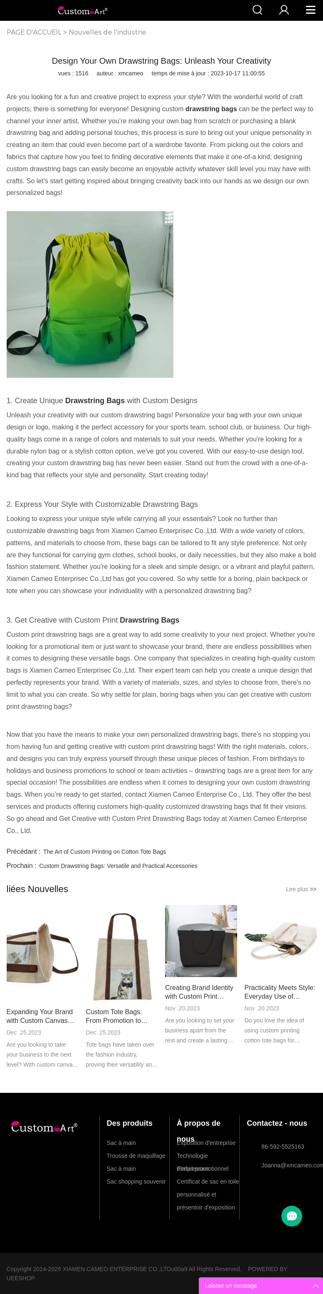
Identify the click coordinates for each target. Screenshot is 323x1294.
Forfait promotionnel (203, 1168)
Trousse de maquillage (136, 1155)
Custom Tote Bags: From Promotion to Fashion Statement (114, 1016)
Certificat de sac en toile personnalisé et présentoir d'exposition (208, 1183)
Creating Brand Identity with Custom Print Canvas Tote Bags (199, 992)
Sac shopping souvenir (136, 1181)
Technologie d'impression (193, 1157)
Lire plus (301, 889)
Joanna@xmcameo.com (285, 1165)
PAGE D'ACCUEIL (34, 32)
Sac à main (121, 1142)
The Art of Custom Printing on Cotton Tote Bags (104, 851)
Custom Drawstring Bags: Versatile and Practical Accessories (118, 866)
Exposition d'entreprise (206, 1142)
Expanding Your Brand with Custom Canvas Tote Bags (40, 1016)
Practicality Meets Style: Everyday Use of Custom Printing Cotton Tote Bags (280, 992)
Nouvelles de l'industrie (107, 32)
